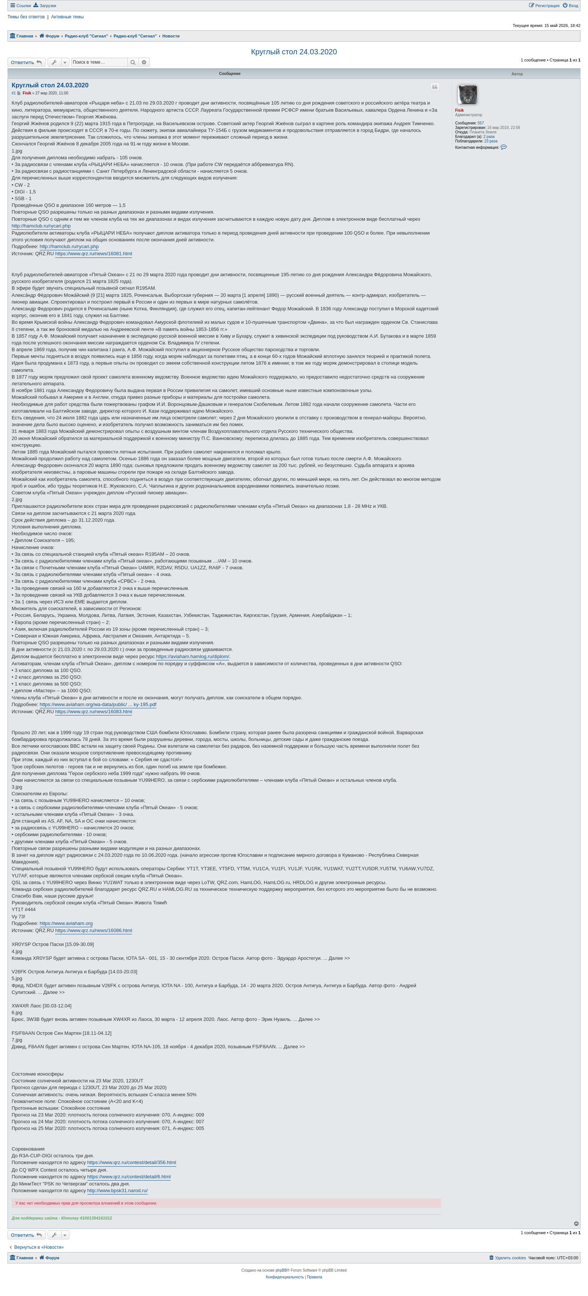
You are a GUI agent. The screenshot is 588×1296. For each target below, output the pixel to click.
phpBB (281, 1270)
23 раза (490, 141)
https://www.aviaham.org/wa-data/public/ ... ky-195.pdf (98, 704)
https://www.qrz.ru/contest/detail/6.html (129, 1176)
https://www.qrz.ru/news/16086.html (93, 930)
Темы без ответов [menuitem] (26, 16)
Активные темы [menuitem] (67, 16)
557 (481, 123)
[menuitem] (44, 5)
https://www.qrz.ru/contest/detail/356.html (131, 1162)
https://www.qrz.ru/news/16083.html (93, 711)
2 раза (489, 137)
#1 (14, 93)
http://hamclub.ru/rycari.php (41, 226)
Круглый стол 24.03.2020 (294, 52)
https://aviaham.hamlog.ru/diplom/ (192, 656)
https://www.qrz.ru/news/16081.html (93, 253)
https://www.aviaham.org (66, 923)
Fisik (459, 110)
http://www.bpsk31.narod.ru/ (117, 1190)
